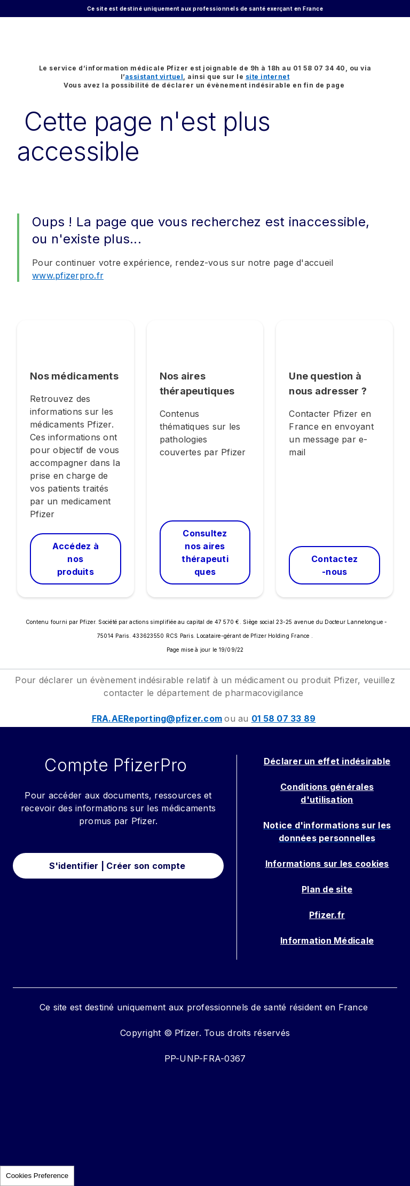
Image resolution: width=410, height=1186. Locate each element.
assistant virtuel (154, 77)
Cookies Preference (37, 1176)
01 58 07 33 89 (283, 718)
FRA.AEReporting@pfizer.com (157, 718)
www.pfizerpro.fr (68, 275)
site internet (268, 77)
